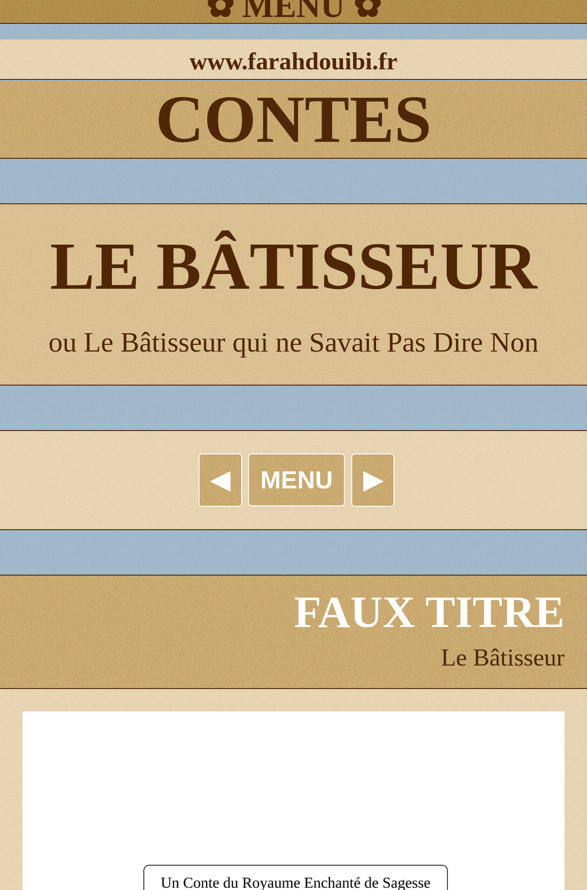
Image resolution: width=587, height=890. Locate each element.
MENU (296, 479)
